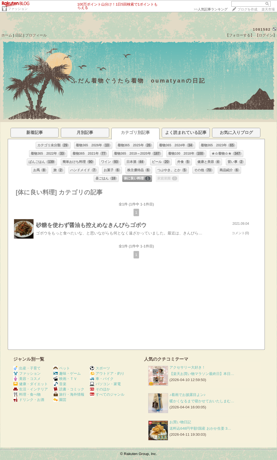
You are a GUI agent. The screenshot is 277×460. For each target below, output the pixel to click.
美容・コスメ (27, 379)
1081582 (262, 29)
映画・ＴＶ (65, 379)
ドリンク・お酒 (28, 400)
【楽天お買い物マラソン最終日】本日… (201, 374)
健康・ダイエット (30, 384)
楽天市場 (268, 9)
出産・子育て (27, 368)
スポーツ (100, 368)
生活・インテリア (30, 389)
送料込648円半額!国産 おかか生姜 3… (200, 428)
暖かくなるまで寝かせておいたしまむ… (201, 401)
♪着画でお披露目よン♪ (187, 395)
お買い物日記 (180, 422)
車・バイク (102, 379)
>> (211, 9)
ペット (61, 368)
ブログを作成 (247, 9)
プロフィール (36, 35)
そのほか (100, 389)
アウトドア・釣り (107, 373)
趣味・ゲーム (67, 373)
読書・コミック (68, 389)
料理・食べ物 (27, 394)
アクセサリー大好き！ (187, 367)
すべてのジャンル (107, 394)
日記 (18, 35)
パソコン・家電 (105, 384)
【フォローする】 (239, 35)
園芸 (59, 400)
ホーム (6, 35)
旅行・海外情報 (68, 394)
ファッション (18, 9)
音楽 (59, 384)
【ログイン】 (266, 35)
